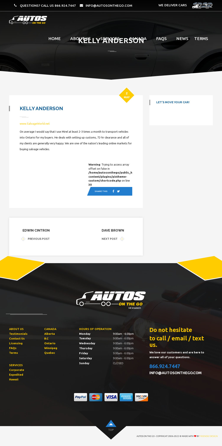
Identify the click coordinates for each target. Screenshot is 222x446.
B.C (46, 338)
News (182, 38)
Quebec (49, 352)
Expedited (16, 374)
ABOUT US (16, 329)
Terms (201, 38)
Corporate (16, 370)
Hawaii (13, 379)
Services (110, 38)
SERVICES (16, 365)
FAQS (161, 38)
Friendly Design (208, 436)
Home (54, 38)
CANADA (50, 329)
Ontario (50, 343)
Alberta (49, 334)
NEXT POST (113, 239)
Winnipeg (50, 348)
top (111, 430)
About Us (80, 38)
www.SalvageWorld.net (35, 123)
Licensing (16, 343)
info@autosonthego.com (109, 5)
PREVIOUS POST (35, 239)
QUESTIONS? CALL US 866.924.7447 (48, 5)
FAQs (12, 348)
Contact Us (17, 338)
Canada (138, 38)
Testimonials (18, 334)
